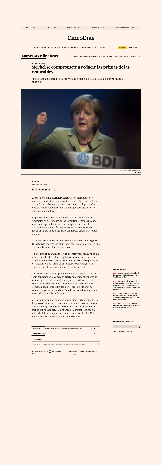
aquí (74, 354)
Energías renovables (48, 344)
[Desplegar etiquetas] (98, 344)
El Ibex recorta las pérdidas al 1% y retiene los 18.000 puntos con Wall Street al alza (126, 275)
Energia (95, 56)
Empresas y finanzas (40, 47)
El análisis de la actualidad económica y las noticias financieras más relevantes (58, 328)
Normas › (97, 334)
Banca (76, 56)
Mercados (50, 47)
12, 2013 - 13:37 (42, 184)
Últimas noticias (86, 47)
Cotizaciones (65, 47)
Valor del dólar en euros (122, 27)
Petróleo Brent (71, 27)
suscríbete (122, 47)
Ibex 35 (28, 27)
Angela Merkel (36, 344)
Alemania (59, 344)
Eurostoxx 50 (95, 27)
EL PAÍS (101, 46)
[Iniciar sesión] (134, 47)
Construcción (103, 56)
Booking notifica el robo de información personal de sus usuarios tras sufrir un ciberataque (126, 305)
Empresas (66, 344)
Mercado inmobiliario (116, 56)
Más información (37, 354)
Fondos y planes (75, 47)
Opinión (94, 47)
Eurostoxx (122, 331)
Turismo (126, 56)
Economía (57, 47)
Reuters (35, 182)
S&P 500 (49, 27)
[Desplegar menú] (22, 37)
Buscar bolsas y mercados (123, 321)
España (73, 344)
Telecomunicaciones (86, 56)
